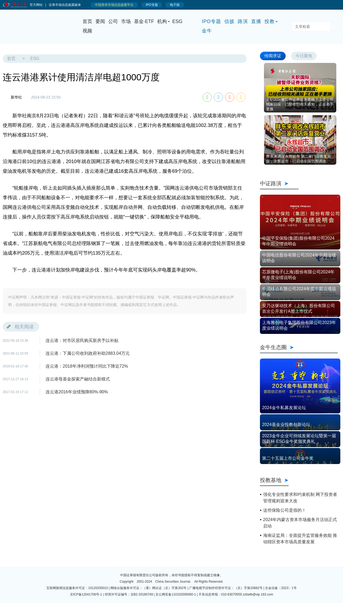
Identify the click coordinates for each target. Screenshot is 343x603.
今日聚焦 (303, 56)
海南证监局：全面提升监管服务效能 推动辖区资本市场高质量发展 (300, 538)
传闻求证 (272, 56)
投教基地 (274, 480)
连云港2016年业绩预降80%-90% (77, 392)
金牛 (207, 30)
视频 (87, 30)
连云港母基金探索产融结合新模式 (78, 379)
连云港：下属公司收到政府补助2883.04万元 (88, 353)
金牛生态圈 (299, 347)
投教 (269, 21)
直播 (256, 21)
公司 (113, 21)
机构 (162, 21)
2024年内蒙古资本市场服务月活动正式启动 (300, 522)
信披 (229, 21)
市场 (126, 21)
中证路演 (279, 183)
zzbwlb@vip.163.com (258, 594)
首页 (87, 21)
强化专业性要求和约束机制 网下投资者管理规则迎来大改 (300, 497)
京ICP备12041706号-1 (86, 594)
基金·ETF (144, 21)
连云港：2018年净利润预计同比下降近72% (87, 366)
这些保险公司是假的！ (284, 510)
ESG (177, 21)
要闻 (100, 21)
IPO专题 (211, 21)
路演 (243, 21)
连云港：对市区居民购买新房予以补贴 (82, 340)
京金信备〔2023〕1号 (280, 588)
